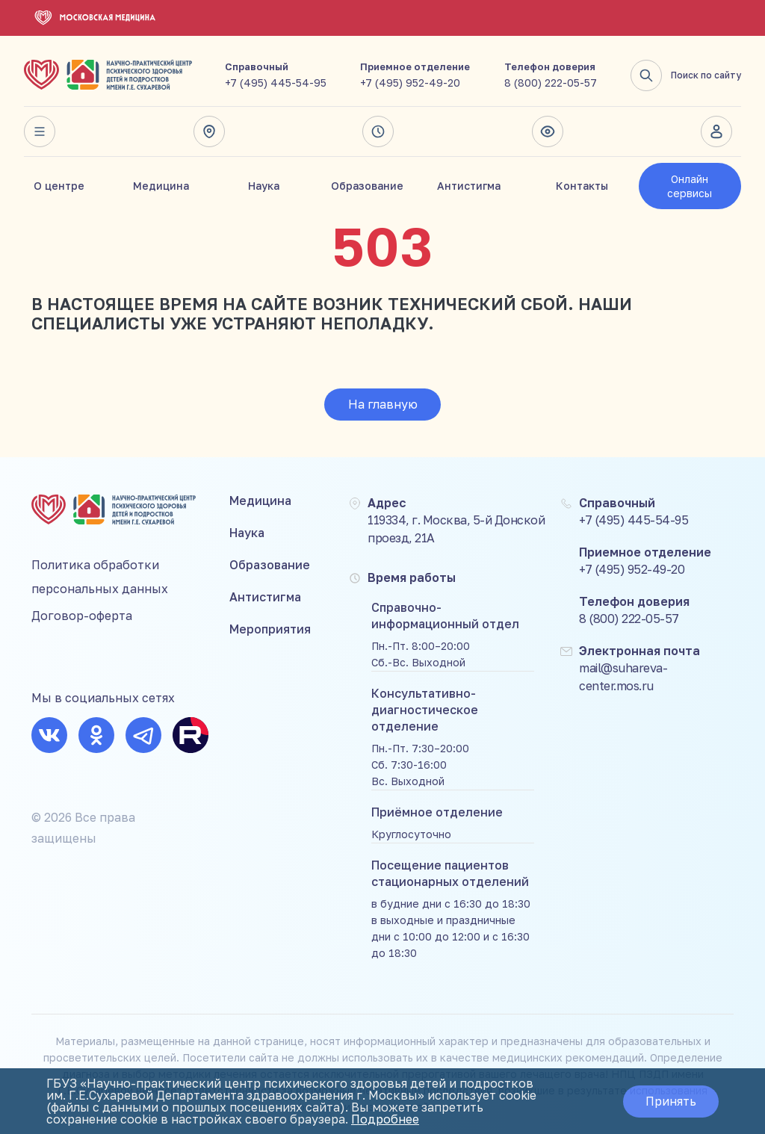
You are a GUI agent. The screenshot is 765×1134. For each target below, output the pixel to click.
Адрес (209, 131)
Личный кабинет (716, 131)
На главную (383, 404)
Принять (670, 1101)
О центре (59, 185)
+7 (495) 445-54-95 (275, 82)
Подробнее (385, 1119)
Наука (263, 185)
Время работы (378, 131)
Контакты (582, 185)
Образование (367, 185)
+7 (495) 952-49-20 (410, 82)
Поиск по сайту (686, 75)
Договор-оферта (81, 615)
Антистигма (469, 185)
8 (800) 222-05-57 (550, 82)
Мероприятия (270, 629)
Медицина (161, 185)
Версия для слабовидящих (547, 131)
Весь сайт (39, 131)
